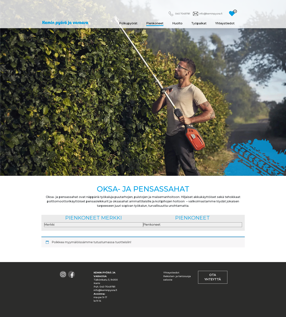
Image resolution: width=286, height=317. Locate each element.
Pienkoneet (154, 23)
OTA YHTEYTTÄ (212, 277)
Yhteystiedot (225, 23)
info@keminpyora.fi (210, 13)
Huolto (177, 23)
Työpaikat (198, 23)
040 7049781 (182, 13)
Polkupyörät (128, 23)
